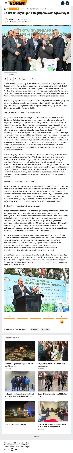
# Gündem (45, 329)
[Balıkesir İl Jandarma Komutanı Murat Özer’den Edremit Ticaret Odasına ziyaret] (20, 385)
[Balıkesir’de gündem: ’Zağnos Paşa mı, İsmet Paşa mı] (20, 355)
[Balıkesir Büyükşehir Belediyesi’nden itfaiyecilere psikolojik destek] (53, 415)
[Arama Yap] (63, 3)
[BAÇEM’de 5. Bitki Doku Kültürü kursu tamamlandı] (53, 355)
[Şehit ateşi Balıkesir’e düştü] (20, 415)
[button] (67, 3)
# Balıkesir (34, 329)
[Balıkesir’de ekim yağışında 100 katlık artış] (53, 385)
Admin (11, 19)
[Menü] (6, 3)
